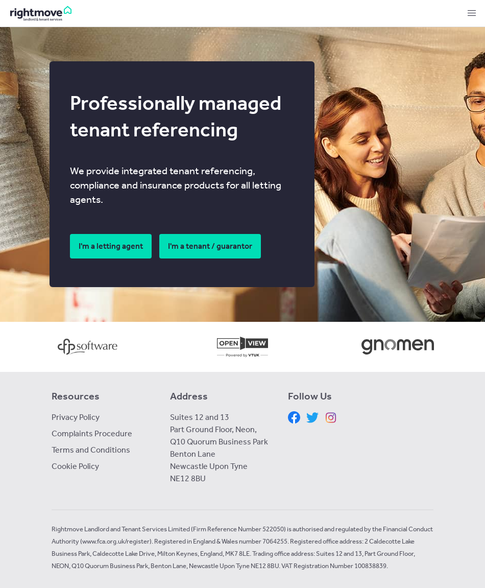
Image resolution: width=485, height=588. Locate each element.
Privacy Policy (76, 417)
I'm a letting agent (111, 246)
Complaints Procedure (92, 433)
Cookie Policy (75, 466)
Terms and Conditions (91, 450)
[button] (471, 13)
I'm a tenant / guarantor (210, 246)
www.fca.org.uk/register (116, 541)
